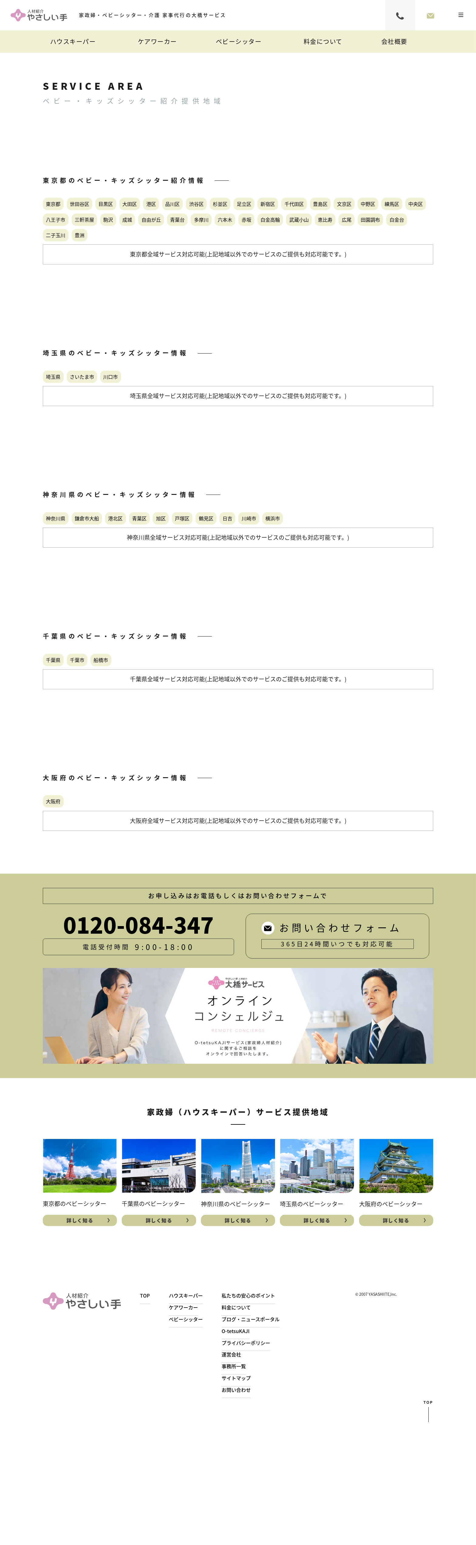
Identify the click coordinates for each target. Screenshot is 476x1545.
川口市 (154, 434)
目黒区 (147, 207)
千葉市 (101, 762)
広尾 (98, 282)
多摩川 (212, 257)
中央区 (304, 232)
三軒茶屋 (391, 232)
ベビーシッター (239, 41)
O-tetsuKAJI (245, 1453)
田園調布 (137, 282)
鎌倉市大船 (114, 585)
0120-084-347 (400, 15)
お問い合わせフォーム (430, 15)
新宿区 (62, 232)
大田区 (186, 207)
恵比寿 (62, 282)
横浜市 (62, 610)
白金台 (180, 282)
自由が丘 (130, 257)
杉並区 (336, 207)
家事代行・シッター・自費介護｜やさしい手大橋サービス (39, 15)
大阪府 (62, 913)
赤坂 (287, 257)
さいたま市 (107, 434)
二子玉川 (222, 282)
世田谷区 (104, 207)
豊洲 (261, 282)
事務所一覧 (243, 1488)
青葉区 (200, 585)
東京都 (62, 207)
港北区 (161, 585)
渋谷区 (297, 207)
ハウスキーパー (73, 41)
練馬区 (264, 232)
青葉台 (173, 257)
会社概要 (394, 41)
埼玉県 (62, 434)
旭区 (235, 585)
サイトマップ (246, 1500)
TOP (145, 1418)
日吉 (345, 585)
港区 (222, 207)
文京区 (186, 232)
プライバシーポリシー (258, 1465)
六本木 (251, 257)
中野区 (225, 232)
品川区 (258, 207)
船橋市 (141, 762)
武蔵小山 (371, 257)
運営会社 (240, 1477)
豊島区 (147, 232)
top (428, 1534)
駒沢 (59, 257)
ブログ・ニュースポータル (263, 1441)
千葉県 (62, 762)
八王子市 (345, 232)
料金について (323, 41)
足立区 (375, 207)
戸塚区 (271, 585)
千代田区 (104, 232)
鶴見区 (310, 585)
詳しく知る (80, 1341)
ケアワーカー (157, 41)
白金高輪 (325, 257)
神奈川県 (65, 585)
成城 (91, 257)
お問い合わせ (246, 1512)
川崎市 (382, 585)
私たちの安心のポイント (261, 1418)
